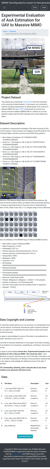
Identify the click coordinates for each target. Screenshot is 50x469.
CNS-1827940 (17, 454)
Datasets (13, 31)
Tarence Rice (27, 102)
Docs (35, 7)
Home (5, 31)
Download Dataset (24, 436)
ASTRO (21, 109)
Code (44, 7)
